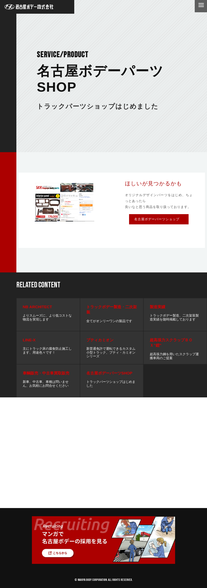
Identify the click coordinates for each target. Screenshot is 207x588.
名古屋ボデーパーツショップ (156, 219)
